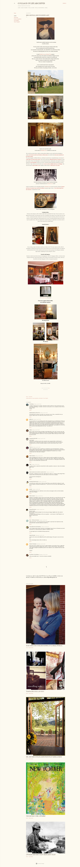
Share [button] (15, 13)
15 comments (31, 856)
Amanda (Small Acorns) (33, 481)
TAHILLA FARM (31, 7)
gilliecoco (31, 419)
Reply (30, 410)
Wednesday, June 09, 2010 (40, 535)
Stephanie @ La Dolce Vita (34, 412)
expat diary (16, 17)
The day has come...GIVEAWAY (35, 816)
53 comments (31, 758)
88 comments (31, 647)
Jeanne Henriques (32, 543)
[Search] (64, 3)
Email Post (30, 396)
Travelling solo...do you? (35, 691)
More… (46, 7)
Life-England (16, 20)
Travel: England (17, 21)
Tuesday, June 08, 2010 (35, 464)
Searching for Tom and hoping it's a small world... (44, 645)
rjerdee (30, 489)
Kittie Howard (32, 455)
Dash (30, 464)
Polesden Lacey (42, 54)
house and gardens (35, 398)
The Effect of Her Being (34, 554)
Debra (30, 429)
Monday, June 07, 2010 (37, 404)
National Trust (48, 54)
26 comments (31, 818)
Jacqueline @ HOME (33, 438)
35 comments (31, 693)
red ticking (31, 404)
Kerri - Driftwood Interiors (34, 520)
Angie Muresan (32, 535)
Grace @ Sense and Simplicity (35, 526)
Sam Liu (31, 447)
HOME (19, 7)
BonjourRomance (32, 509)
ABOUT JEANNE (24, 7)
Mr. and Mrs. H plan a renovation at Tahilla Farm (44, 757)
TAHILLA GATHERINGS (39, 7)
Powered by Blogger (40, 863)
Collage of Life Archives (31, 3)
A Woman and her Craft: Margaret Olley (40, 854)
